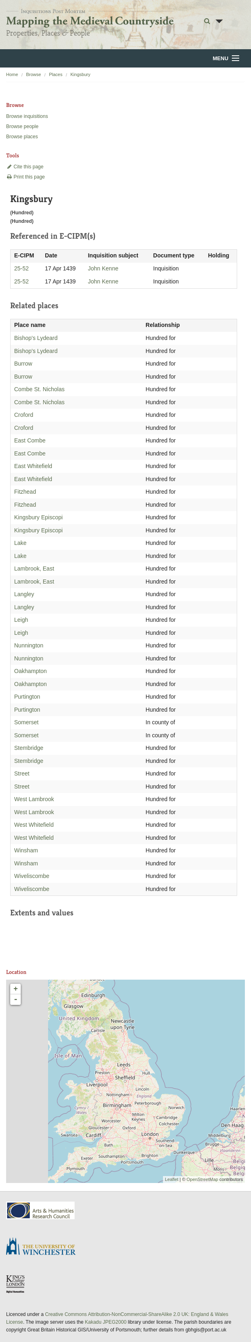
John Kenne (103, 268)
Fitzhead (25, 491)
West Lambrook (34, 799)
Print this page (25, 177)
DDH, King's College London (16, 1283)
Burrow (23, 363)
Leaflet (171, 1179)
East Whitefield (33, 466)
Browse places (22, 136)
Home (12, 74)
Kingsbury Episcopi (38, 517)
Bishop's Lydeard (35, 338)
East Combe (30, 440)
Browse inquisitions (27, 116)
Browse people (22, 126)
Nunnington (29, 645)
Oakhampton (30, 671)
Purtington (27, 696)
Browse (33, 74)
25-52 (21, 268)
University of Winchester (44, 1247)
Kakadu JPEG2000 (105, 1322)
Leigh (21, 620)
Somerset (26, 722)
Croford (23, 415)
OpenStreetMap (202, 1179)
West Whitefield (34, 824)
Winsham (26, 850)
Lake (20, 543)
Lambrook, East (34, 568)
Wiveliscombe (31, 876)
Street (21, 773)
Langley (24, 594)
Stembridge (29, 748)
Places (55, 74)
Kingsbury (80, 74)
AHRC (41, 1210)
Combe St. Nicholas (39, 389)
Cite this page (25, 167)
